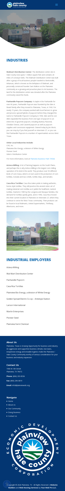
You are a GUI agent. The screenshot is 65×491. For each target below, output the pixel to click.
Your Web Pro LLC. (49, 488)
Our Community (14, 408)
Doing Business (14, 412)
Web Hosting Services (28, 488)
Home (10, 401)
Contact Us (12, 416)
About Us (11, 405)
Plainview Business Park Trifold (42, 159)
